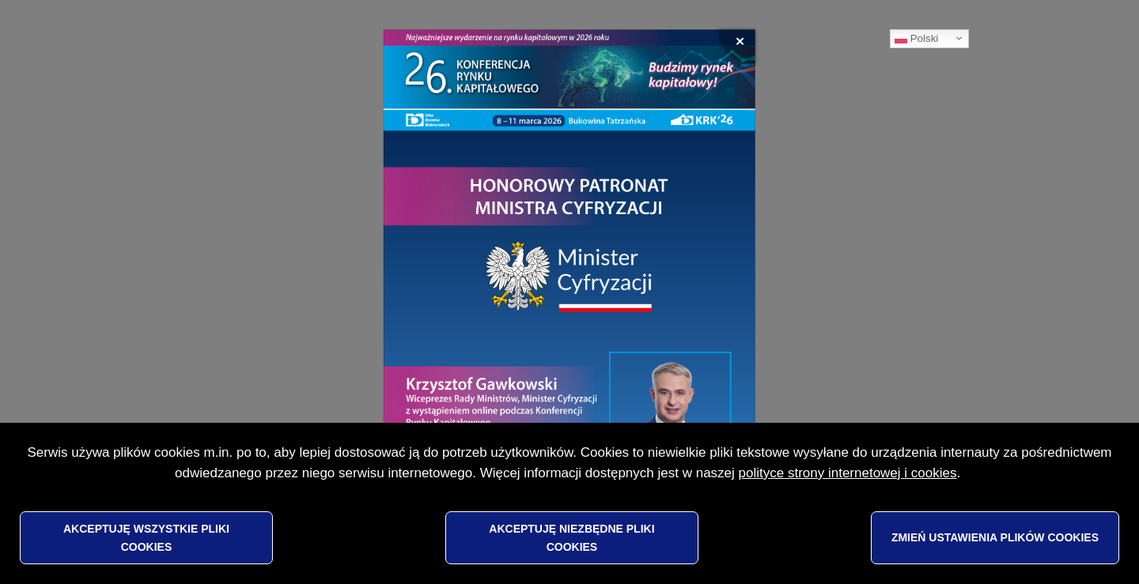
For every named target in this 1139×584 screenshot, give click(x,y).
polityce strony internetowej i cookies (848, 472)
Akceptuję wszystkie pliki (146, 537)
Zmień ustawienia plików (995, 537)
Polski (916, 38)
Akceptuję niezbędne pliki (571, 537)
